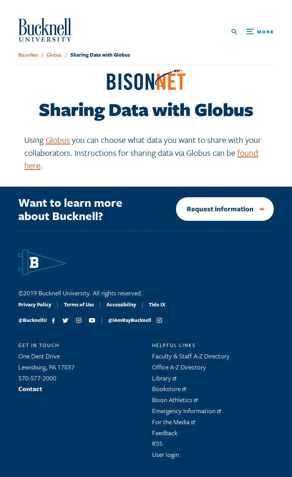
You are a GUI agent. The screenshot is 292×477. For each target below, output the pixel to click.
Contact (30, 388)
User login (165, 454)
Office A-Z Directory (179, 367)
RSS (157, 443)
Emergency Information (186, 410)
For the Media (173, 421)
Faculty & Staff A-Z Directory (191, 356)
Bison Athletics (175, 399)
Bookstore (169, 388)
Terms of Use (79, 304)
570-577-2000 (37, 378)
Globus (54, 55)
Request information (220, 209)
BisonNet (28, 55)
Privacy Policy (34, 304)
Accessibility (121, 304)
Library (164, 378)
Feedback (165, 432)
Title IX (157, 304)
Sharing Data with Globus (100, 55)
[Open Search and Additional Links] (253, 32)
